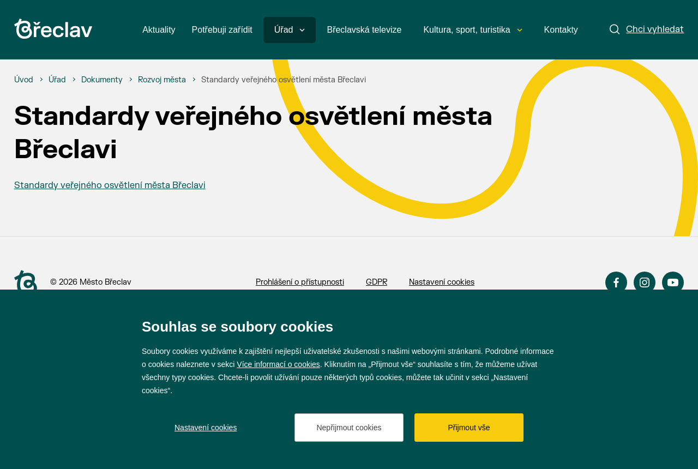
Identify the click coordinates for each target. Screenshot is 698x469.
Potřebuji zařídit (222, 29)
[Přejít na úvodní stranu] (25, 283)
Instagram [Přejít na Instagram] (644, 282)
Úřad (289, 29)
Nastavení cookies (441, 282)
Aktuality (158, 29)
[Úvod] (23, 80)
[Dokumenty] (102, 80)
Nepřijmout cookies (348, 427)
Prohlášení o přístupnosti (300, 282)
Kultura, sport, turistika (472, 29)
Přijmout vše (469, 427)
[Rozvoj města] (162, 80)
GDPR (376, 282)
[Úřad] (57, 80)
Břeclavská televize (364, 29)
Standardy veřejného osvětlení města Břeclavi (110, 185)
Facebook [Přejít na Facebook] (616, 282)
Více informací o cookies (278, 364)
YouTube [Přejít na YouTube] (673, 282)
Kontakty (561, 29)
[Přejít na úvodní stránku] (53, 29)
